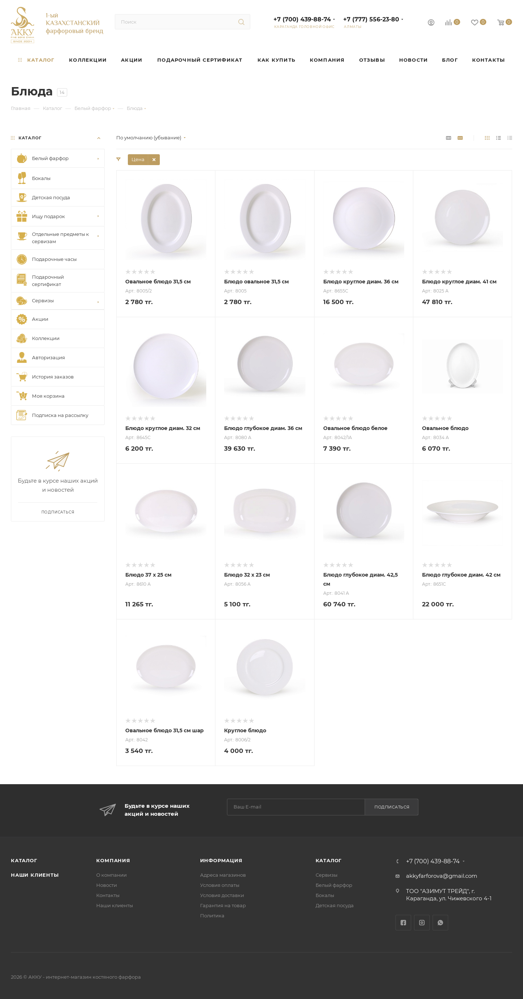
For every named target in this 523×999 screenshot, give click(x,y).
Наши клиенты (35, 875)
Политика (212, 915)
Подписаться (392, 807)
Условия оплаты (219, 885)
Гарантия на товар (223, 905)
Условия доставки (222, 895)
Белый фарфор (334, 885)
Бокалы (325, 895)
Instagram (422, 922)
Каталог (24, 860)
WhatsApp (440, 922)
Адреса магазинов (223, 875)
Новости (106, 885)
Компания (113, 860)
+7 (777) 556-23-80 (371, 19)
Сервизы (326, 875)
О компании (111, 875)
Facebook (403, 922)
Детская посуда (335, 905)
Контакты (107, 895)
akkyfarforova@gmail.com (441, 875)
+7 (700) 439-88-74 (302, 19)
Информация (221, 860)
